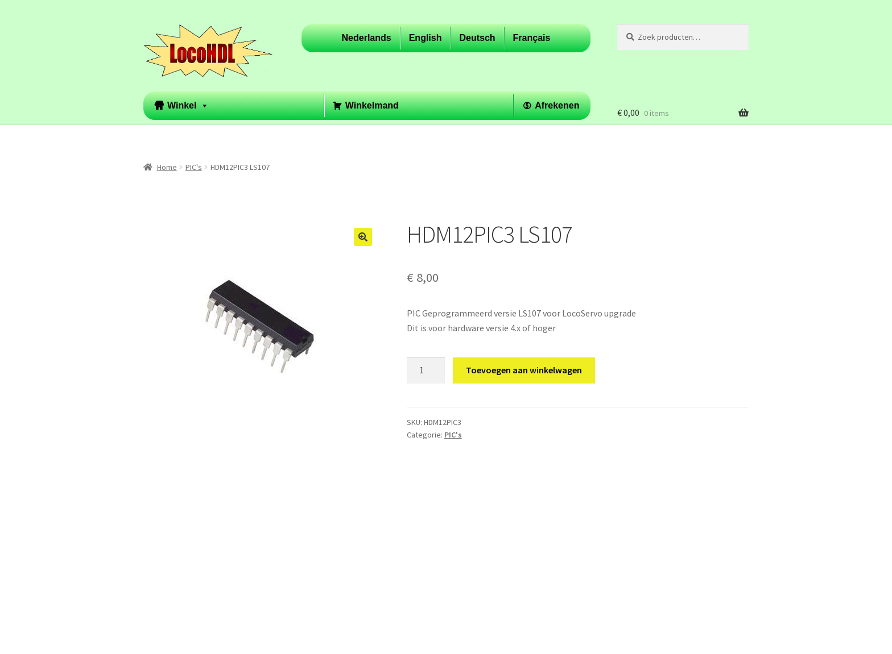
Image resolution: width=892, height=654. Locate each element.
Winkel (188, 105)
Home (167, 167)
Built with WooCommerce (253, 588)
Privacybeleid (169, 588)
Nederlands (366, 38)
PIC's (193, 167)
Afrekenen (557, 105)
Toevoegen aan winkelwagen (524, 370)
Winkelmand (372, 105)
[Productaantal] (426, 370)
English (425, 38)
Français (532, 38)
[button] (363, 237)
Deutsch (477, 38)
